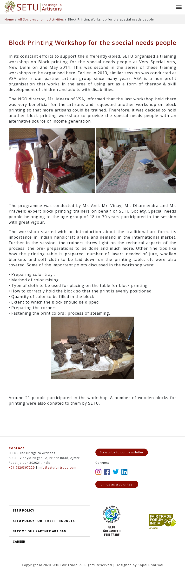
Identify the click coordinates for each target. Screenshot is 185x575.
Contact (16, 448)
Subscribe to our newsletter (122, 452)
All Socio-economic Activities (41, 19)
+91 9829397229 (22, 467)
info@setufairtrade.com (57, 467)
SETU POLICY (23, 510)
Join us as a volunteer (117, 484)
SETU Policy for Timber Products (44, 521)
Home (9, 19)
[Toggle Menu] (179, 7)
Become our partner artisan (39, 531)
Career (19, 542)
